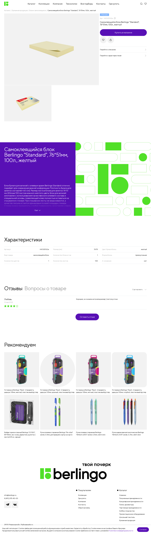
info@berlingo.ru (10, 495)
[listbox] (139, 289)
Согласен (143, 530)
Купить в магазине (123, 32)
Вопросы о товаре (45, 288)
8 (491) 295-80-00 (11, 498)
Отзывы (13, 288)
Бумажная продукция (20, 10)
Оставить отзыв (87, 317)
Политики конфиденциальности (121, 531)
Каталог (7, 10)
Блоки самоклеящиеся (37, 10)
